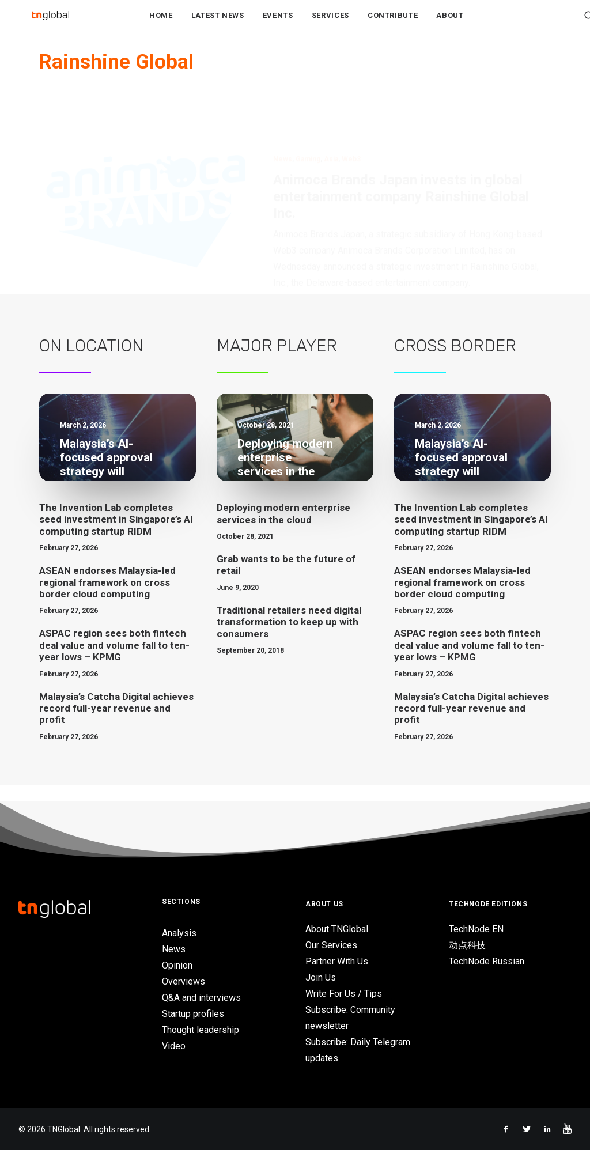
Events (278, 24)
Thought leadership (200, 1029)
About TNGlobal (336, 929)
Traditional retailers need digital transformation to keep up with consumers (289, 639)
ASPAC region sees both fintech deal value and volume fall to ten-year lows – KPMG (114, 662)
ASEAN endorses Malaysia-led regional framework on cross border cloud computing (107, 599)
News (282, 121)
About (449, 24)
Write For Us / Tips (343, 993)
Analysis (179, 933)
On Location (91, 363)
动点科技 (467, 945)
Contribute (393, 24)
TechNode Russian (486, 961)
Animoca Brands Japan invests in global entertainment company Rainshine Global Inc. (401, 158)
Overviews (183, 981)
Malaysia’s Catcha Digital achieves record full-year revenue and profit (116, 725)
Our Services (331, 945)
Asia (331, 121)
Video (174, 1046)
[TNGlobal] (50, 24)
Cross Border (455, 363)
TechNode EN (476, 929)
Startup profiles (193, 1013)
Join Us (320, 977)
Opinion (177, 965)
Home (161, 24)
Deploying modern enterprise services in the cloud (283, 530)
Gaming (308, 121)
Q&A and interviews (201, 997)
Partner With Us (336, 961)
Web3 (351, 121)
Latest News (217, 24)
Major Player (277, 363)
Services (330, 24)
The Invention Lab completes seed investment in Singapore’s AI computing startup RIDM (116, 536)
